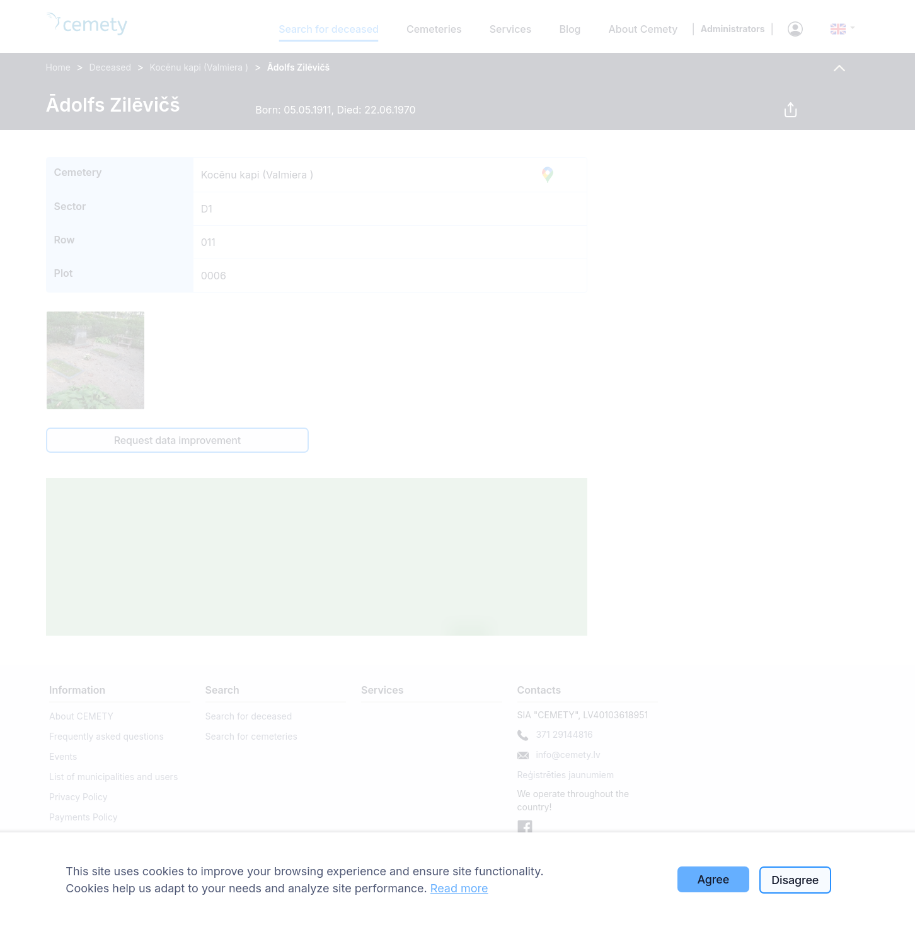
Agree (713, 879)
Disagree (795, 880)
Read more (459, 888)
